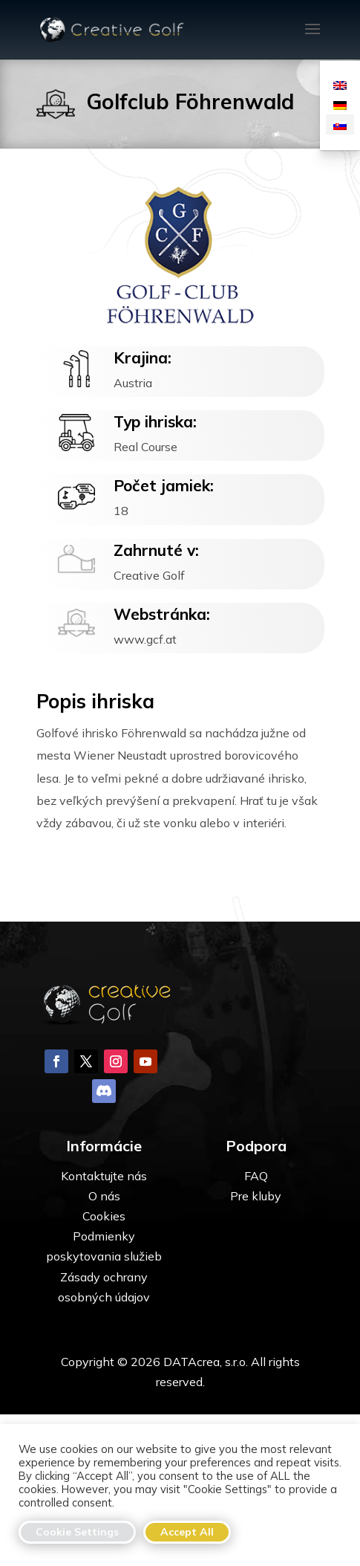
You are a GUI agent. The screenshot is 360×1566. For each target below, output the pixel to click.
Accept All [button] (187, 1532)
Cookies (103, 1291)
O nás (104, 1271)
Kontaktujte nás (104, 1251)
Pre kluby (255, 1271)
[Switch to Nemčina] (340, 104)
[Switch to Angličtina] (340, 84)
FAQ (256, 1251)
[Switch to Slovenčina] (340, 124)
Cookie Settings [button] (77, 1532)
